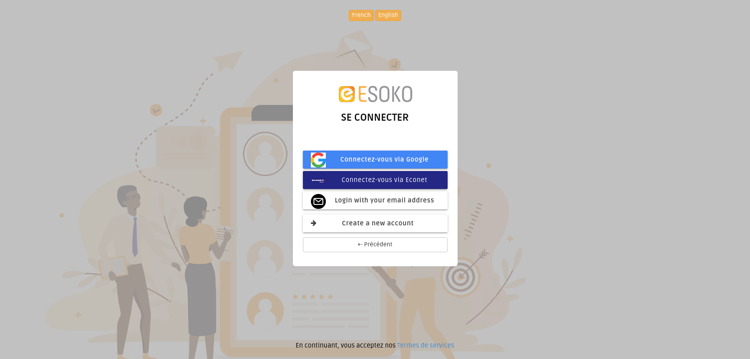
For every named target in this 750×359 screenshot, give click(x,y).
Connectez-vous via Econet (369, 180)
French (361, 15)
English (388, 15)
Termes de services (425, 346)
